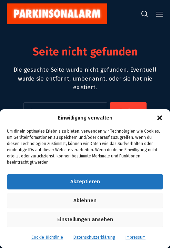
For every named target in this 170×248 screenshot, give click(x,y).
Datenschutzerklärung (94, 237)
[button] (159, 117)
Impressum (136, 237)
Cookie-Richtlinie (47, 237)
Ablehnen (85, 200)
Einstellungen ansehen (85, 219)
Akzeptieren (85, 181)
